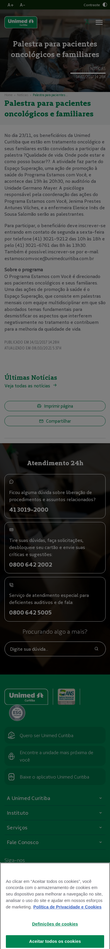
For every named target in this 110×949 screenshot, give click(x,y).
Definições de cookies (55, 932)
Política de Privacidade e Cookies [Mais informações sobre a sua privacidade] (67, 915)
